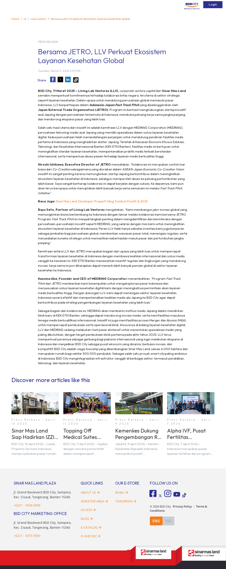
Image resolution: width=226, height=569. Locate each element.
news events (38, 19)
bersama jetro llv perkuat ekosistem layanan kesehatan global (90, 19)
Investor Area (94, 501)
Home (15, 19)
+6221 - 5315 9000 (27, 536)
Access (88, 510)
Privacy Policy (182, 506)
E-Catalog (91, 527)
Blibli (121, 492)
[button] (53, 79)
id (25, 19)
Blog (87, 519)
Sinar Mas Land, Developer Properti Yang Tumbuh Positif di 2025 (102, 201)
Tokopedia (125, 501)
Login (213, 4)
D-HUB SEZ (90, 536)
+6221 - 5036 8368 (27, 505)
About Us (90, 492)
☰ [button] (219, 4)
